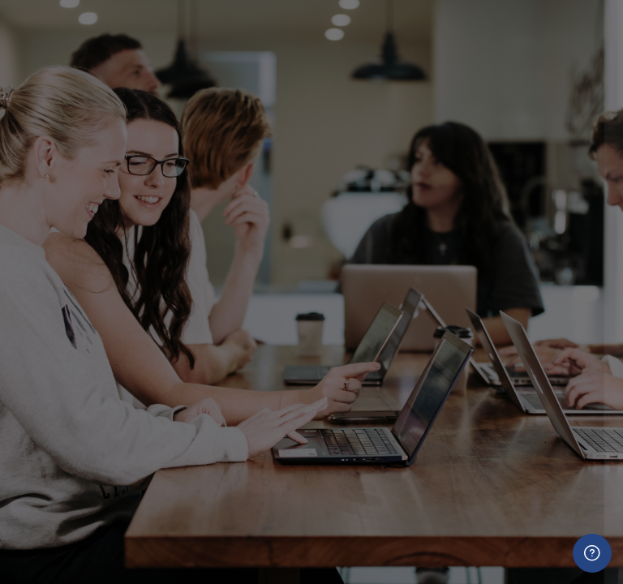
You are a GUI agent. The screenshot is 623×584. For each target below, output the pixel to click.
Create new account (452, 532)
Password (335, 291)
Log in (452, 410)
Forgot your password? (540, 365)
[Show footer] (592, 553)
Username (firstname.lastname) (398, 212)
